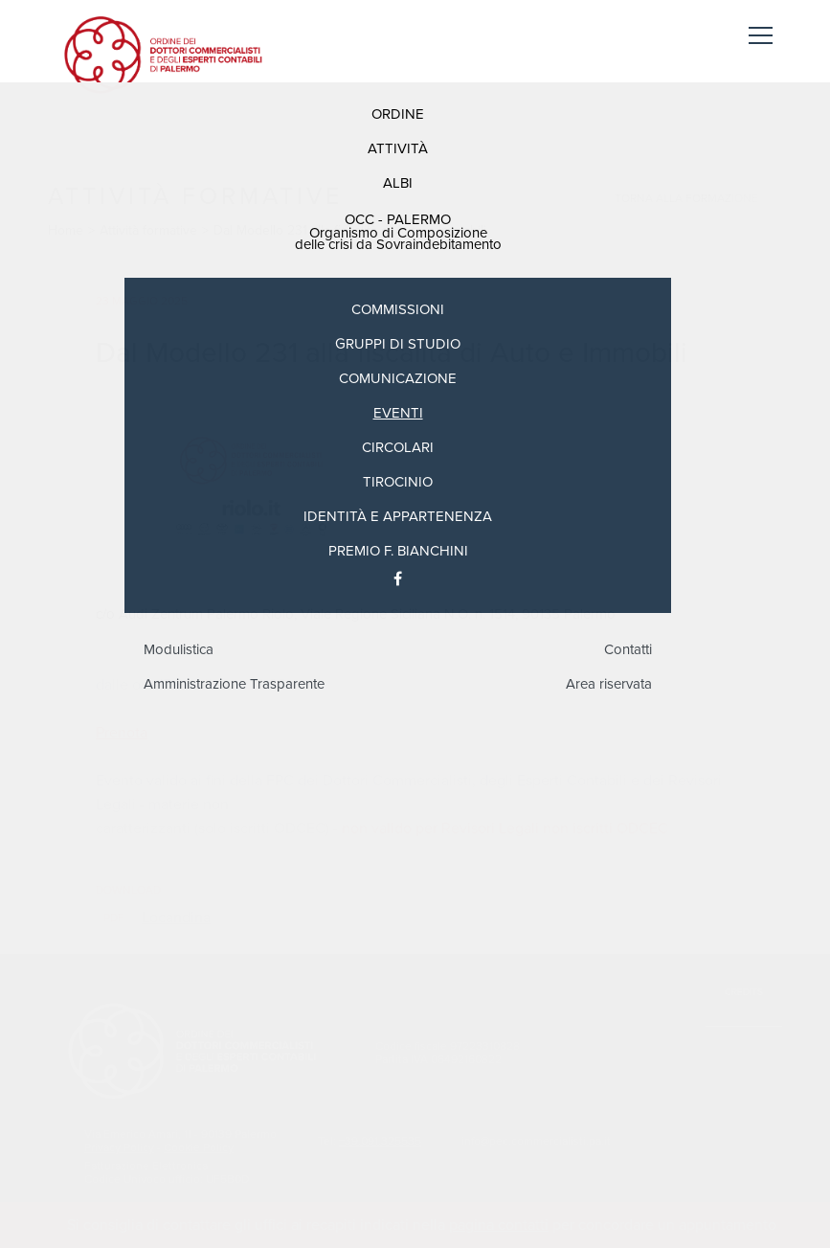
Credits (744, 992)
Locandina (176, 917)
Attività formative (148, 230)
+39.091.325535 (380, 1140)
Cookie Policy (199, 1147)
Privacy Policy (119, 1147)
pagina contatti (499, 1225)
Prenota (121, 732)
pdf (113, 917)
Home (65, 230)
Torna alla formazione (686, 198)
